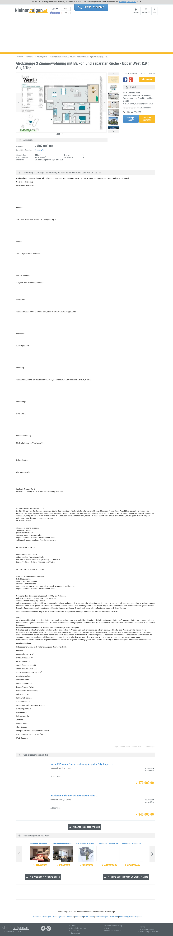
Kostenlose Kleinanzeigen (41, 917)
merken (147, 79)
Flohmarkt (79, 917)
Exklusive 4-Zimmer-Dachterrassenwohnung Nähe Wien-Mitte (132, 844)
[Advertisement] (87, 34)
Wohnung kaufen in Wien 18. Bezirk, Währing (126, 876)
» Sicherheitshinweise (77, 928)
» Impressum (74, 931)
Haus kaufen (89, 917)
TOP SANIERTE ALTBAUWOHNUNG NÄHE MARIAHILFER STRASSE (86, 844)
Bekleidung (123, 917)
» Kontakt (72, 926)
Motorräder (113, 917)
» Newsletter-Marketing (147, 929)
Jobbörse (70, 917)
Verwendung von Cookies (127, 2)
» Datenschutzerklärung (113, 926)
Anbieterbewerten (147, 119)
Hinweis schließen (140, 2)
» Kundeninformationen (113, 931)
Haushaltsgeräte (135, 917)
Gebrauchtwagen (101, 917)
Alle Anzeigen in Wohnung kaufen (43, 876)
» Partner (141, 927)
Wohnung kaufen (59, 917)
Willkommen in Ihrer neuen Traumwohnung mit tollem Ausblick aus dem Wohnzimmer (63, 844)
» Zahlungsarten (75, 933)
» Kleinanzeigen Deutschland (149, 932)
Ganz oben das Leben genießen (40, 844)
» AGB (106, 928)
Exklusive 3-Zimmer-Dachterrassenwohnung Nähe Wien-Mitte (109, 844)
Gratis (91, 7)
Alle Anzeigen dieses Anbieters (84, 826)
